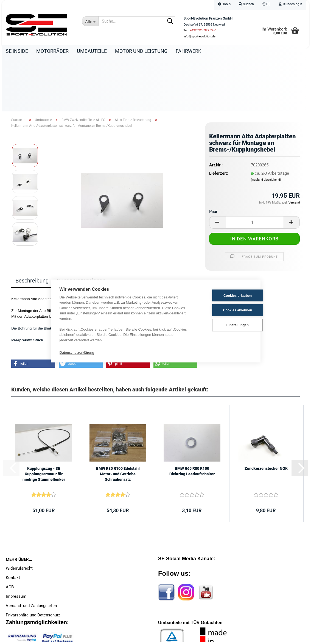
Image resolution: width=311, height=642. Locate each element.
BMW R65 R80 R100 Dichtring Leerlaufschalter (192, 417)
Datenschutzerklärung (77, 352)
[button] (266, 5)
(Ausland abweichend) (266, 126)
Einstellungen (224, 325)
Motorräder (52, 51)
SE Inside (17, 51)
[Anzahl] (254, 169)
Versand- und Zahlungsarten (31, 552)
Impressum (16, 542)
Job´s (224, 4)
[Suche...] (90, 21)
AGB (10, 533)
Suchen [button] (246, 4)
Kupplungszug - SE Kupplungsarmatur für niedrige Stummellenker (44, 420)
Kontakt (13, 524)
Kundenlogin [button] (290, 4)
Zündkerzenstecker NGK (266, 415)
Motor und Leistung (141, 51)
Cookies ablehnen (224, 310)
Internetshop (135, 635)
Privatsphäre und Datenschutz (33, 561)
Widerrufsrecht (19, 514)
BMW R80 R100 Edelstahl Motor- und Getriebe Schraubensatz (118, 420)
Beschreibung (32, 227)
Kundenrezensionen (81, 227)
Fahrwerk (188, 51)
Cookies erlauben (224, 295)
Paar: (213, 157)
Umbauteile (92, 51)
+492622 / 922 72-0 (203, 30)
